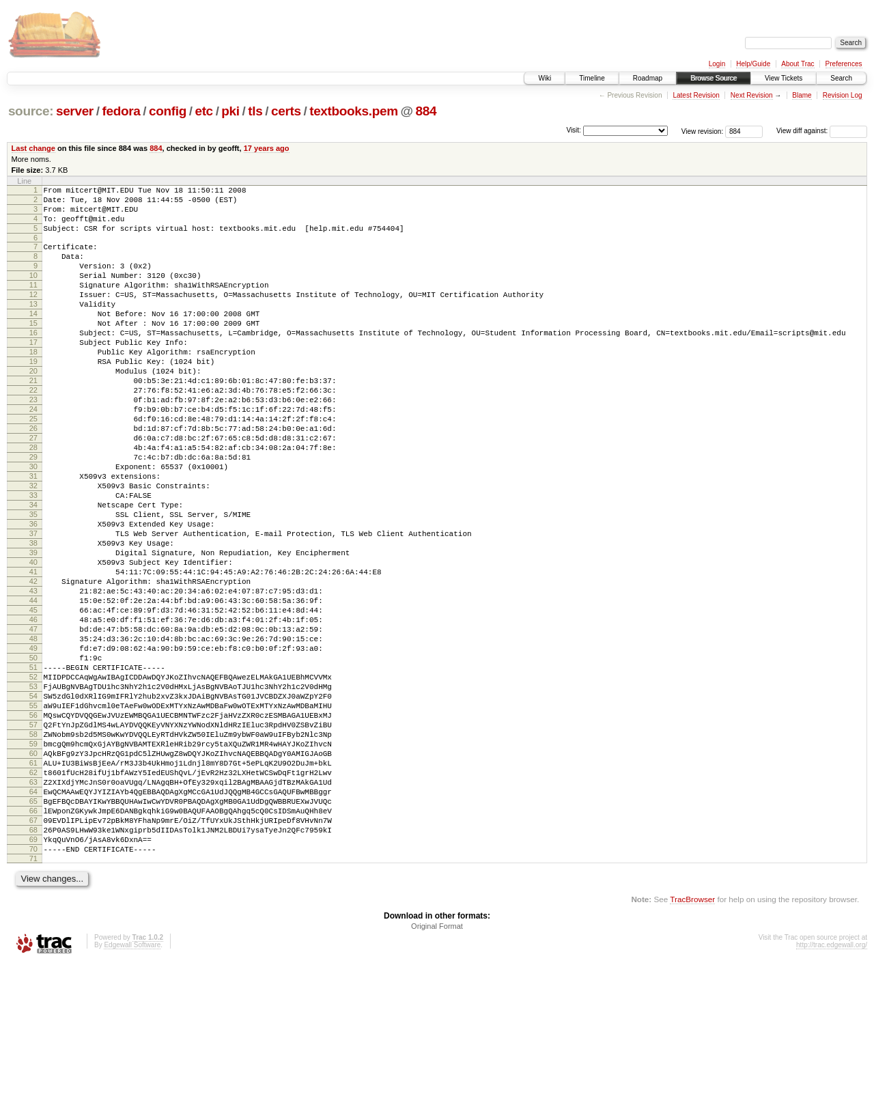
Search (841, 78)
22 (33, 431)
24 (33, 454)
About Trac (797, 64)
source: (30, 111)
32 (33, 547)
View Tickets (783, 78)
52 (33, 779)
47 (33, 721)
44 (33, 686)
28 (33, 500)
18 (33, 384)
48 (33, 733)
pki (230, 111)
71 (33, 1000)
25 (33, 466)
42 (33, 663)
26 (33, 477)
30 (33, 524)
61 (33, 884)
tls (255, 111)
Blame (801, 95)
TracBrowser (692, 1040)
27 (33, 489)
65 (33, 930)
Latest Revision (696, 95)
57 (33, 837)
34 (33, 570)
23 (33, 442)
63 (33, 907)
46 (33, 709)
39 (33, 628)
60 (33, 872)
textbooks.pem (353, 111)
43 (33, 675)
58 (33, 849)
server (75, 111)
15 (33, 350)
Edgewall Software (132, 1086)
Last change (33, 148)
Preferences (844, 64)
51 (33, 768)
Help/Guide (753, 64)
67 (33, 953)
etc (203, 111)
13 (33, 326)
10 (33, 292)
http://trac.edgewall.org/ (831, 1086)
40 (33, 640)
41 (33, 651)
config (167, 111)
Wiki (544, 78)
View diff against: (821, 131)
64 (33, 918)
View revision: (702, 131)
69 (33, 977)
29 (33, 512)
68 (33, 965)
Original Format (437, 1067)
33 (33, 559)
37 (33, 605)
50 (33, 756)
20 (33, 408)
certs (286, 111)
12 (33, 315)
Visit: (573, 130)
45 (33, 698)
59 (33, 860)
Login (717, 64)
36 (33, 593)
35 (33, 582)
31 (33, 535)
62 (33, 895)
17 (33, 373)
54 (33, 802)
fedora (121, 111)
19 (33, 396)
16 (33, 361)
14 (33, 338)
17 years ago (267, 148)
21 (33, 419)
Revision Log (842, 95)
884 (426, 111)
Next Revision (752, 95)
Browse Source (713, 78)
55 (33, 814)
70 (33, 988)
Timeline (591, 78)
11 (33, 303)
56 (33, 826)
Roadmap (647, 78)
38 (33, 617)
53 (33, 791)
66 (33, 942)
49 (33, 744)
